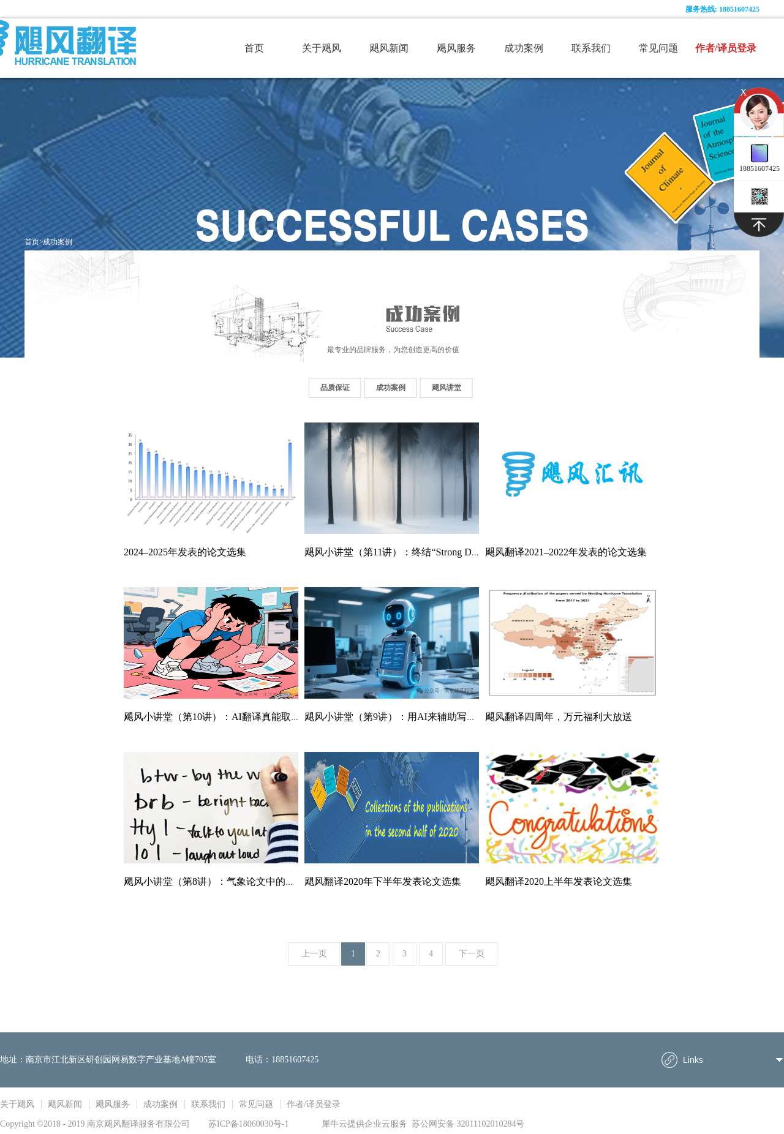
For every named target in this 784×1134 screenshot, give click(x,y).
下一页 (471, 953)
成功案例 (57, 242)
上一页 (314, 953)
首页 (254, 48)
